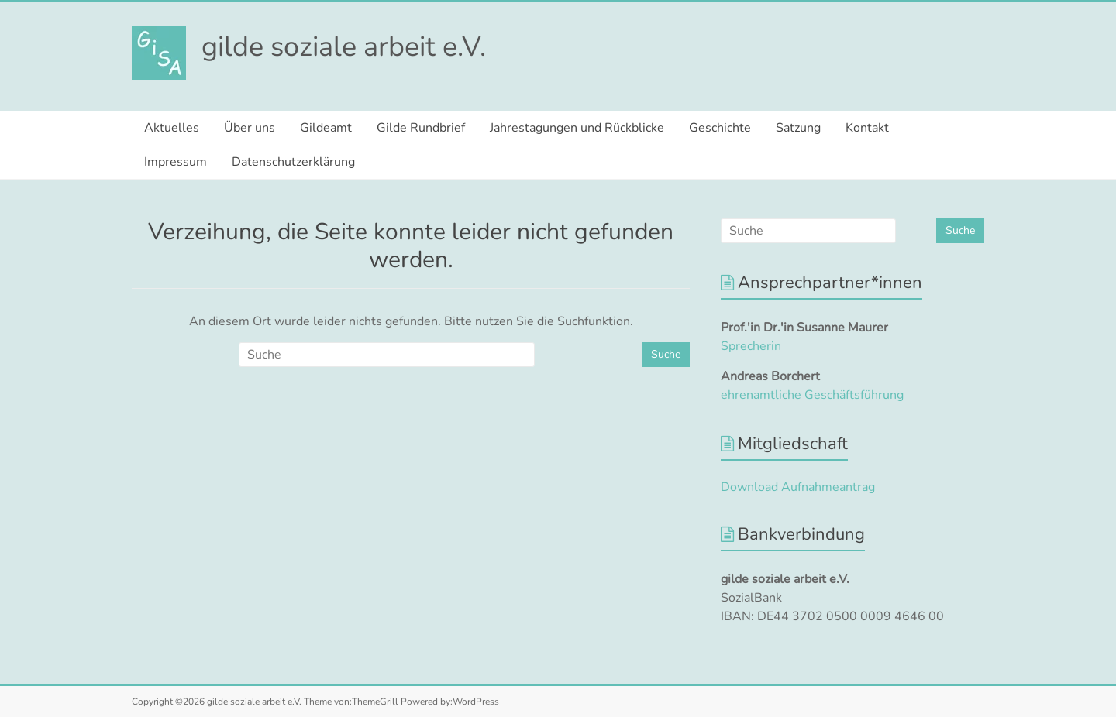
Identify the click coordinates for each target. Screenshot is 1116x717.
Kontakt (867, 127)
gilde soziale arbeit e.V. (344, 47)
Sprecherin (751, 346)
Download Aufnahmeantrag (798, 487)
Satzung (798, 127)
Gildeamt (326, 127)
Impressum (175, 161)
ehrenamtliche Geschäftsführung (812, 394)
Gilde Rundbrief (421, 127)
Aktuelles (171, 127)
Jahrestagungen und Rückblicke (577, 127)
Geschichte (720, 127)
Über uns (249, 127)
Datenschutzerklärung (293, 161)
